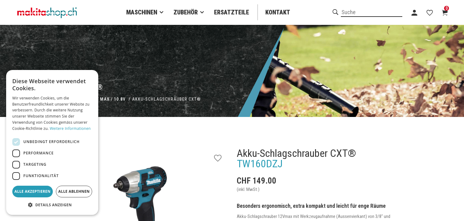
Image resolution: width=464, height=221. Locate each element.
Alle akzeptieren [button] (32, 191)
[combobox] (371, 12)
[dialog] (52, 142)
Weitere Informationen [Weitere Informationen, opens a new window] (70, 128)
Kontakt (277, 12)
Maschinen (141, 12)
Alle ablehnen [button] (74, 191)
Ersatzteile (231, 12)
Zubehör (186, 12)
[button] (52, 205)
